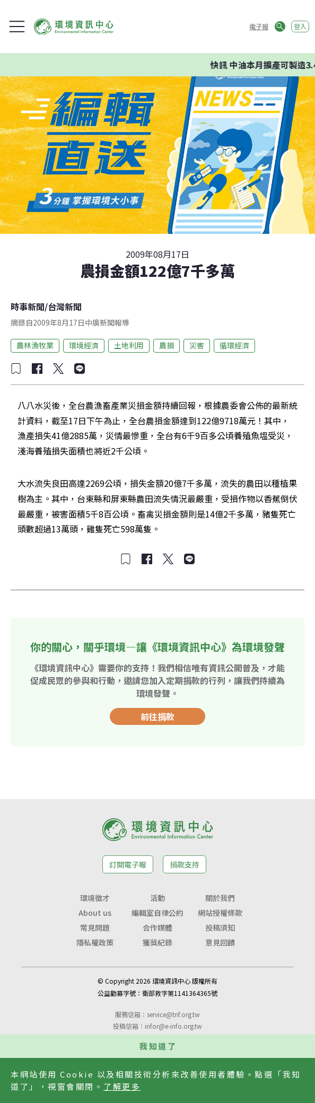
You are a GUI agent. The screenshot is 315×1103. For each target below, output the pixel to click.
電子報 (258, 26)
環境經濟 (84, 345)
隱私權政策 (94, 942)
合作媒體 (157, 927)
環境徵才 (95, 897)
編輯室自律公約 (157, 912)
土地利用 (129, 345)
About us (94, 912)
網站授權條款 (220, 912)
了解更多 (122, 1086)
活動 (157, 897)
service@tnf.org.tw (173, 1014)
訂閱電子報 (127, 864)
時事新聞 (28, 306)
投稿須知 (220, 927)
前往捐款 (157, 716)
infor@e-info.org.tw (173, 1025)
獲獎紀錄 (157, 942)
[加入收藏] (16, 368)
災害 (196, 345)
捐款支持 (184, 864)
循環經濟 (234, 345)
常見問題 (95, 927)
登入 (300, 26)
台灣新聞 (65, 306)
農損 (166, 345)
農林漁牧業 (35, 345)
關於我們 (220, 897)
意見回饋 (220, 942)
